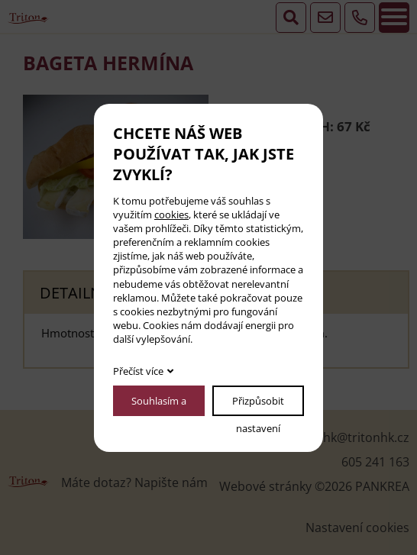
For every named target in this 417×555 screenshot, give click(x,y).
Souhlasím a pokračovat (158, 405)
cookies (171, 214)
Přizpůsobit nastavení (258, 405)
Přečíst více (138, 371)
